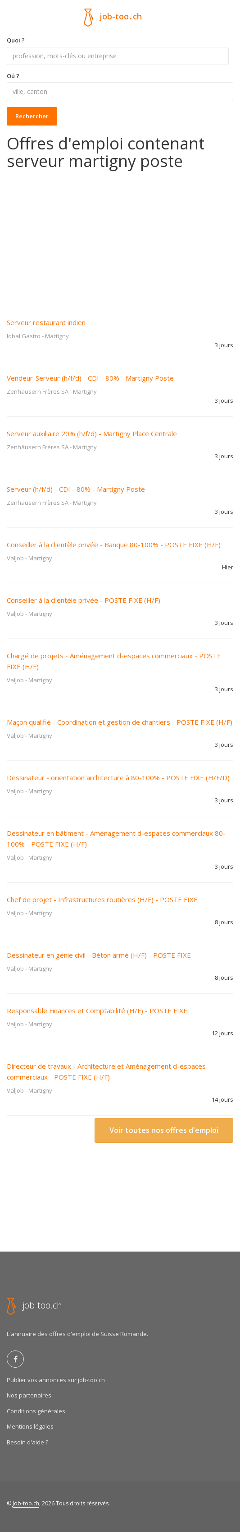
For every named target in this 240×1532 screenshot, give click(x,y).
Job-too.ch (26, 1503)
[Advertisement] (120, 238)
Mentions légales (30, 1426)
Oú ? (13, 76)
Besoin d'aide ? (27, 1442)
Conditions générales (36, 1411)
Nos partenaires (29, 1395)
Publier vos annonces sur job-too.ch (56, 1380)
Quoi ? (16, 40)
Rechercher (32, 116)
